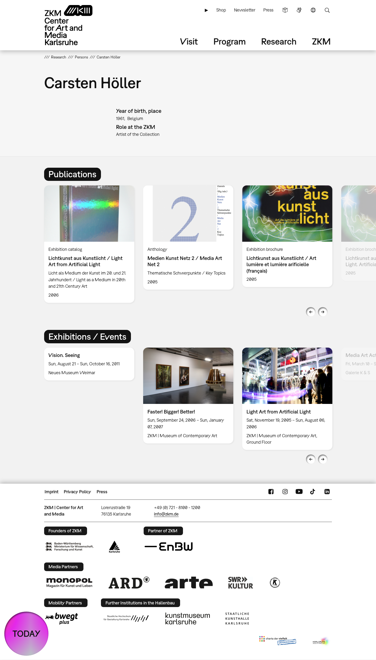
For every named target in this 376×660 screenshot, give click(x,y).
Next (323, 312)
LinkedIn (327, 492)
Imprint (52, 491)
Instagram (285, 492)
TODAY (26, 633)
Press (268, 9)
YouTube (299, 492)
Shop (221, 9)
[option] (89, 244)
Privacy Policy (77, 491)
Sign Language (299, 10)
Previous (311, 312)
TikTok (313, 492)
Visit (189, 41)
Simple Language (285, 10)
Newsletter (244, 9)
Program (229, 41)
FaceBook (271, 492)
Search (327, 10)
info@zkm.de (166, 514)
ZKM (321, 41)
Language (313, 10)
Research (279, 41)
